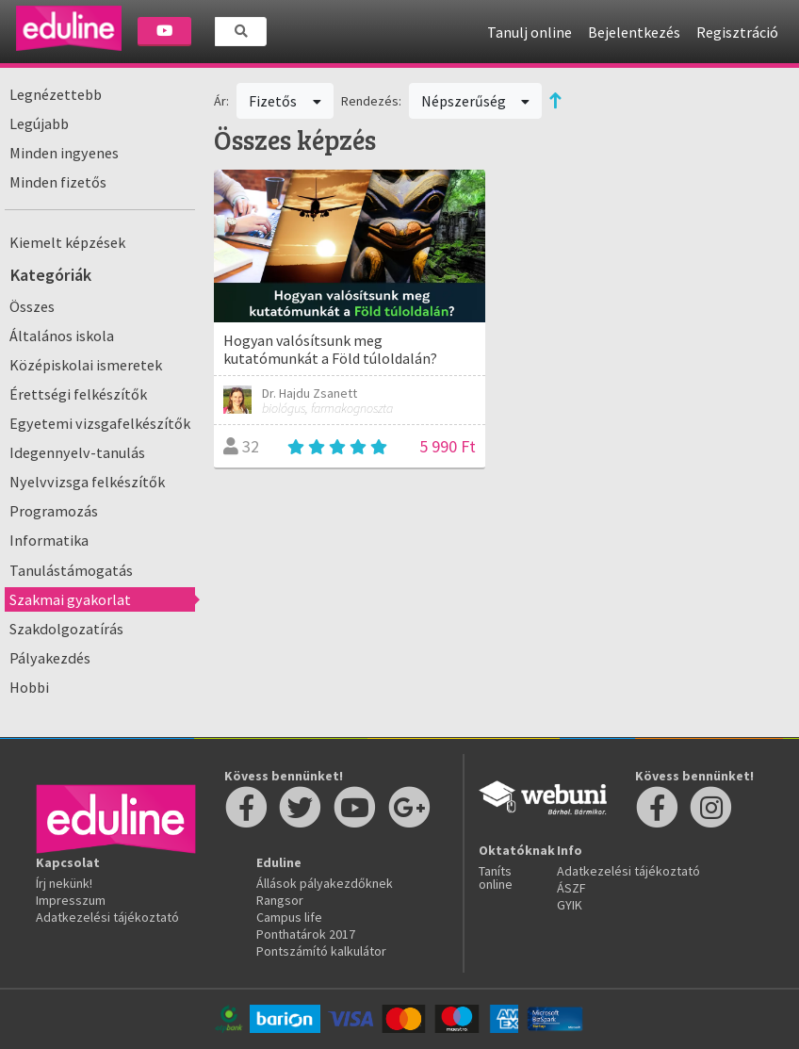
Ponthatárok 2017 (305, 934)
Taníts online (496, 877)
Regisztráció (737, 32)
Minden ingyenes (64, 152)
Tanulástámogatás (71, 570)
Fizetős (285, 100)
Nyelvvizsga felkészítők (87, 481)
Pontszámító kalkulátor (321, 950)
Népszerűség (475, 100)
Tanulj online (529, 32)
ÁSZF (571, 887)
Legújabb (39, 123)
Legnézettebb (55, 94)
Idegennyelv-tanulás (77, 452)
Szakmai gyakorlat (70, 599)
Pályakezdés (49, 657)
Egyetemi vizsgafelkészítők (99, 423)
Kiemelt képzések (67, 242)
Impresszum (71, 900)
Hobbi (29, 687)
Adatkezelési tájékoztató (107, 917)
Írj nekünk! (64, 883)
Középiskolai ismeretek (85, 364)
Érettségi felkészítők (78, 394)
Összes (32, 306)
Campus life (289, 917)
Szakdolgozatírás (66, 628)
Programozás (53, 510)
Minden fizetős (57, 181)
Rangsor (279, 900)
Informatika (49, 540)
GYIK (569, 904)
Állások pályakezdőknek (324, 883)
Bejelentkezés (634, 32)
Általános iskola (61, 335)
